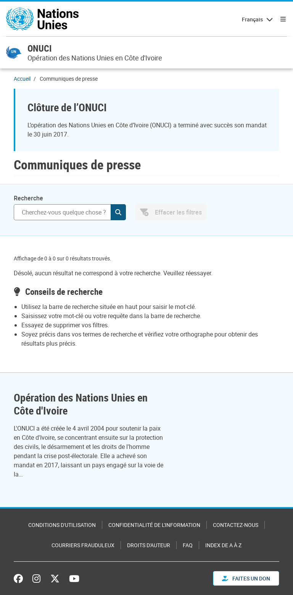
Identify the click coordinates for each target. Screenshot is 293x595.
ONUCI (39, 48)
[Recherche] (70, 212)
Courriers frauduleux (83, 545)
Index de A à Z (223, 545)
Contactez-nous (235, 524)
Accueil (22, 78)
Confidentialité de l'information (154, 524)
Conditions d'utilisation (62, 524)
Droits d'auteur (148, 545)
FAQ (188, 545)
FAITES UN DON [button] (246, 578)
